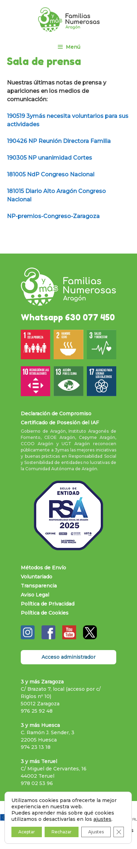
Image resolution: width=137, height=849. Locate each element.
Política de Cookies (44, 613)
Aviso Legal (35, 595)
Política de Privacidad (47, 604)
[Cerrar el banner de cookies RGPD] (118, 832)
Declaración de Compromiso (56, 413)
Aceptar (26, 831)
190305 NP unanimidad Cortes (49, 157)
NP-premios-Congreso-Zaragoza (53, 216)
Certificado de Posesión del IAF (60, 422)
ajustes (102, 819)
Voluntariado (36, 577)
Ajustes (96, 831)
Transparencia (39, 586)
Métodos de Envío (43, 567)
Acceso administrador (68, 657)
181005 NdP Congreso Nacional (50, 174)
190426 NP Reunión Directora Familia (59, 141)
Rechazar (62, 831)
